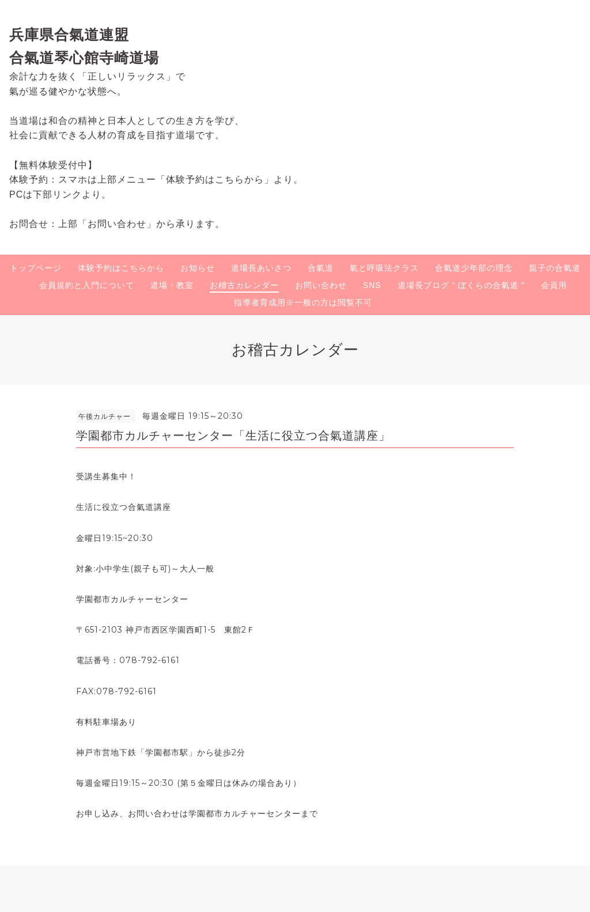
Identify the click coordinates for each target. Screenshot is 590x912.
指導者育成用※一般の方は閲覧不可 (303, 302)
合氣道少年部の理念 (474, 268)
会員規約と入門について (86, 285)
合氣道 (321, 268)
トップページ (36, 268)
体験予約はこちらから (121, 268)
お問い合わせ (321, 285)
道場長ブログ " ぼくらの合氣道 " (461, 285)
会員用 (554, 285)
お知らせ (197, 268)
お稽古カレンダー (244, 285)
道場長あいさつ (261, 268)
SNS (372, 285)
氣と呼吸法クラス (384, 268)
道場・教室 (172, 285)
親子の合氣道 (555, 268)
